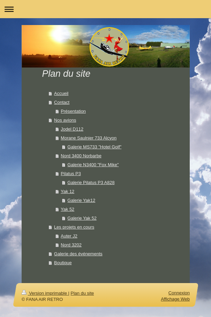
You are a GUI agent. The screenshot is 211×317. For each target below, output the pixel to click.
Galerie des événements (78, 253)
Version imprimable (45, 293)
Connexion (178, 292)
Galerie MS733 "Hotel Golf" (94, 146)
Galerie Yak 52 (82, 218)
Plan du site (82, 293)
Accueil (61, 93)
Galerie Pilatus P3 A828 (91, 182)
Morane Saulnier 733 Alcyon (89, 138)
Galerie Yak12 (81, 200)
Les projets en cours (74, 227)
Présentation (73, 111)
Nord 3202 (71, 244)
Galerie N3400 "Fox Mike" (93, 164)
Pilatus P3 (71, 173)
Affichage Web (175, 299)
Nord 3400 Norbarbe (81, 155)
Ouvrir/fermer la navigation (105, 9)
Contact (62, 102)
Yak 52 (67, 209)
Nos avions (65, 120)
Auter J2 (69, 236)
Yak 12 (67, 191)
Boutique (63, 262)
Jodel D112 (72, 129)
